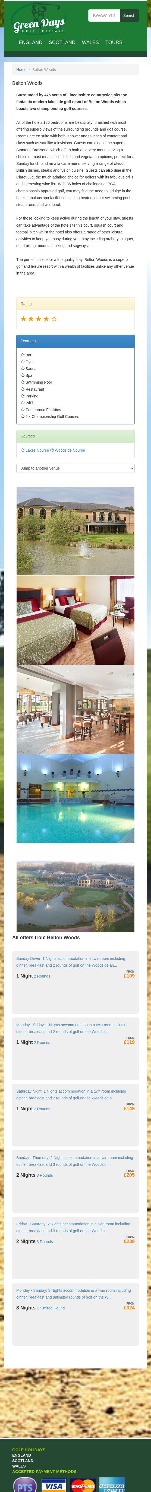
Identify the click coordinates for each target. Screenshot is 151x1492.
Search (129, 15)
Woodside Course (67, 450)
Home (21, 69)
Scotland (62, 42)
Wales (90, 42)
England (30, 42)
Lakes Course (35, 450)
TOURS (113, 42)
